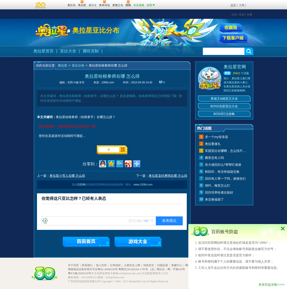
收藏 (249, 14)
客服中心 (176, 265)
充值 (234, 14)
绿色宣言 (148, 265)
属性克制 (91, 51)
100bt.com (108, 82)
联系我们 (87, 265)
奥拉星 (62, 65)
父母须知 (115, 265)
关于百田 (73, 265)
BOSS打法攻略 (224, 114)
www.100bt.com (143, 184)
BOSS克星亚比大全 (224, 106)
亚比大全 (68, 51)
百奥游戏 (41, 4)
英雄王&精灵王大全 (224, 98)
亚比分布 (78, 65)
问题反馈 (162, 265)
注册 (241, 5)
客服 (241, 14)
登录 (233, 5)
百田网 (57, 4)
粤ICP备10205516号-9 (80, 273)
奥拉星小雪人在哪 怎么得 (67, 175)
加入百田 (101, 265)
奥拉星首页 (43, 51)
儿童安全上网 (132, 265)
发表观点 (169, 220)
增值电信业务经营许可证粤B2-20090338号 (93, 269)
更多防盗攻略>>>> (272, 284)
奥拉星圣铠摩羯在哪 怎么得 (168, 175)
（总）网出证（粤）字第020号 (167, 269)
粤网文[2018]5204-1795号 (133, 269)
